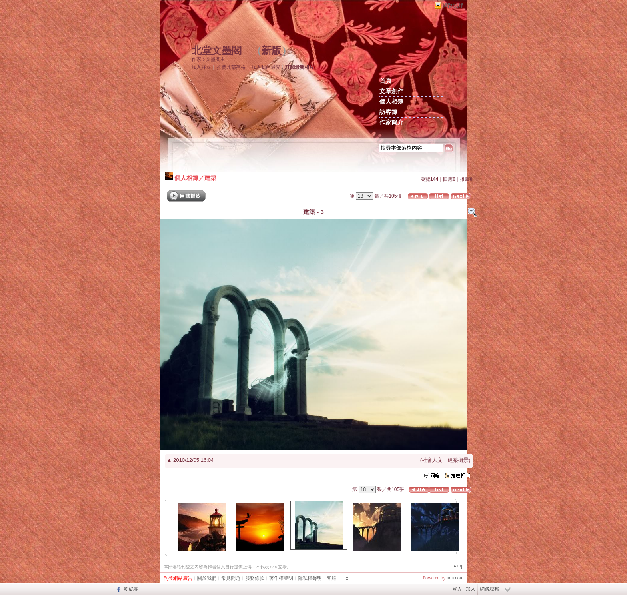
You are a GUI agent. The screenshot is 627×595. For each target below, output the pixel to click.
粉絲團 (131, 589)
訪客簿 (388, 112)
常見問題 (230, 578)
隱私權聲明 (310, 578)
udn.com (455, 578)
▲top (458, 566)
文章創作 (391, 91)
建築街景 (458, 460)
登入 (457, 589)
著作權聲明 (281, 578)
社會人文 (432, 460)
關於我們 (206, 578)
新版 (272, 50)
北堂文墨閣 (217, 50)
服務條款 (254, 578)
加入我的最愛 (266, 67)
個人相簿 (391, 101)
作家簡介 (391, 122)
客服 (331, 578)
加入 (470, 589)
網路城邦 (453, 5)
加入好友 (201, 67)
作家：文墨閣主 (208, 59)
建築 (210, 177)
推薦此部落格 (231, 67)
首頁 (385, 81)
